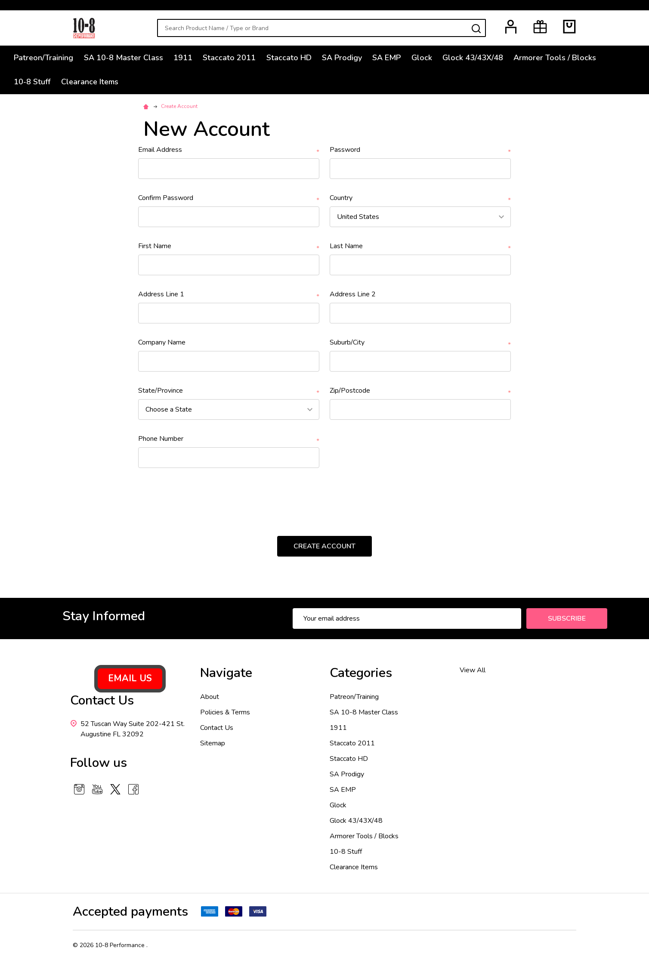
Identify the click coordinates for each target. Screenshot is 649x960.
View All (472, 670)
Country (420, 198)
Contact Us (216, 727)
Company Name (161, 342)
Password (420, 150)
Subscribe (567, 618)
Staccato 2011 (235, 58)
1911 (187, 58)
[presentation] (208, 498)
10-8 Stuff (33, 83)
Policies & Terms (225, 712)
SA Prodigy (351, 58)
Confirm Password (228, 198)
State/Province (228, 391)
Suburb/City (420, 343)
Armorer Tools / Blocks (570, 58)
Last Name (420, 246)
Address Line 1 (228, 294)
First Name (228, 246)
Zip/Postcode (420, 391)
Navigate (226, 673)
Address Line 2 (353, 294)
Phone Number (228, 439)
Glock (434, 58)
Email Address (228, 150)
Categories (361, 673)
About (209, 697)
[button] (130, 678)
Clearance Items (92, 83)
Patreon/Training (45, 58)
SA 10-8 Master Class (126, 58)
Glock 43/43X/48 (487, 58)
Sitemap (212, 743)
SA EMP (397, 58)
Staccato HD (296, 58)
